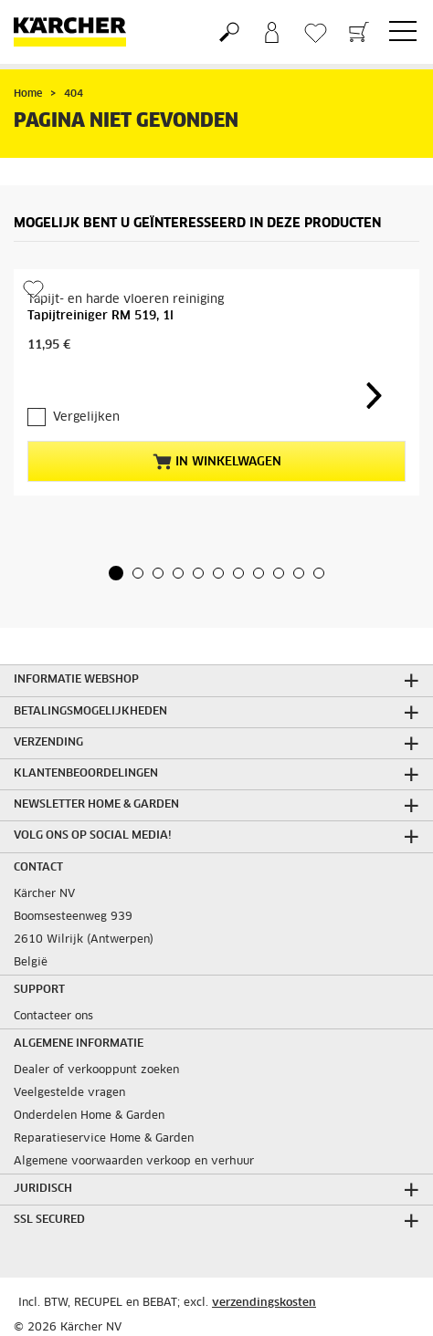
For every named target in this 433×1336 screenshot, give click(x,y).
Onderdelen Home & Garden (89, 1116)
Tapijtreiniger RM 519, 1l (100, 316)
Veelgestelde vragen (69, 1093)
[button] (116, 573)
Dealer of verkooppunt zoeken (96, 1070)
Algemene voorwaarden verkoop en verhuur (134, 1161)
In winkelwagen (217, 462)
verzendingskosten (264, 1303)
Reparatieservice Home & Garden (104, 1138)
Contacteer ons (53, 1016)
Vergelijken (86, 417)
